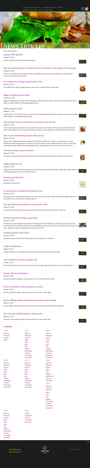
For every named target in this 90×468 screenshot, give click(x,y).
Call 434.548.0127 (75, 450)
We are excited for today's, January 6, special (23, 288)
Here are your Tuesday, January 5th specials (23, 315)
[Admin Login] (86, 442)
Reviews (60, 8)
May (26, 343)
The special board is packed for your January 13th (25, 205)
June (26, 345)
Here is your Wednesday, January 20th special (24, 136)
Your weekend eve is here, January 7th (20, 261)
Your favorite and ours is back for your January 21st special (29, 123)
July (26, 347)
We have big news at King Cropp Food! (20, 219)
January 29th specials (13, 55)
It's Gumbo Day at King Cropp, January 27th (23, 82)
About (38, 8)
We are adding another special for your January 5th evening (30, 301)
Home (5, 52)
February (7, 336)
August (27, 350)
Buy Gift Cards (48, 11)
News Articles (12, 52)
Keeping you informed (13, 178)
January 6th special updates (16, 274)
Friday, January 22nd (13, 109)
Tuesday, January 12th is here (16, 234)
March (6, 339)
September (28, 352)
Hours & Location (29, 8)
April (5, 341)
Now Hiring (34, 11)
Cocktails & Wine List (49, 8)
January (6, 334)
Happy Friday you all (13, 165)
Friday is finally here (13, 247)
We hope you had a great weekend (19, 151)
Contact (26, 11)
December (28, 358)
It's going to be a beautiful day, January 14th (23, 192)
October (27, 354)
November (28, 356)
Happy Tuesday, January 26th (16, 96)
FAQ (40, 11)
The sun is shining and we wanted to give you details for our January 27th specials (40, 69)
